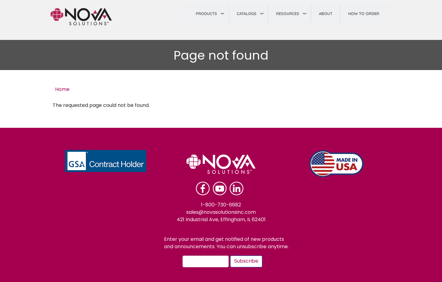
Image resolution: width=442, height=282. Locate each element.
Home (62, 89)
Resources (287, 13)
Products (206, 13)
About (325, 13)
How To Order (363, 13)
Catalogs (246, 13)
